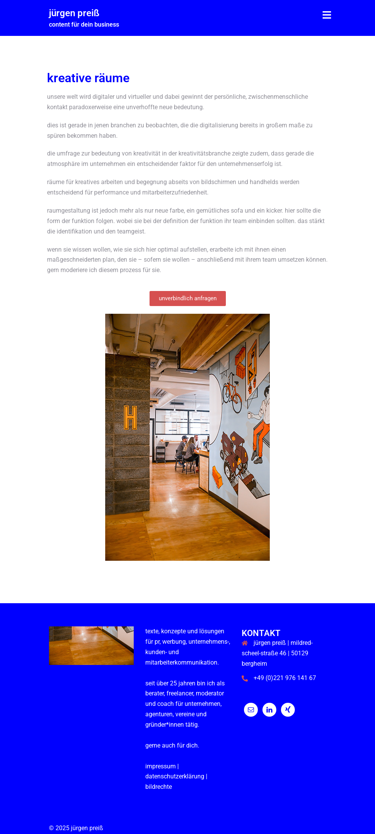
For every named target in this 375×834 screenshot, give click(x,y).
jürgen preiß (74, 13)
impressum (160, 766)
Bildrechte (158, 786)
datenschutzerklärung (174, 776)
